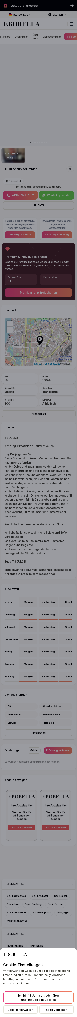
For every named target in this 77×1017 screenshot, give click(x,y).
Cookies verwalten (20, 1009)
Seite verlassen (56, 1009)
